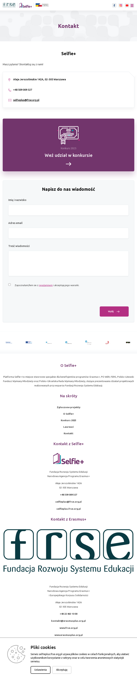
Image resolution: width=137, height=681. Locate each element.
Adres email (15, 223)
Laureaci (68, 427)
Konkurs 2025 (68, 420)
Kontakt (68, 433)
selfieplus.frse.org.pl (68, 508)
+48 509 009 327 (68, 494)
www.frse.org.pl (69, 628)
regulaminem (46, 285)
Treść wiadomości (19, 246)
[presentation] (35, 299)
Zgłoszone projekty (68, 407)
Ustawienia (40, 669)
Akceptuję (62, 669)
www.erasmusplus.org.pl (68, 635)
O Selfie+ (68, 413)
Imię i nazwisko (17, 200)
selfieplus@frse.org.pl (26, 100)
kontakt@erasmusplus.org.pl (68, 621)
